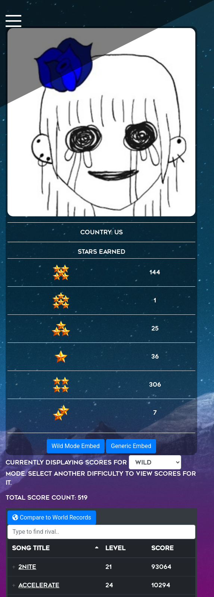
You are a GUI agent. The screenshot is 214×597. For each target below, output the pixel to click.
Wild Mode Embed (76, 446)
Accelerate (38, 585)
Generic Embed (131, 446)
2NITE (27, 567)
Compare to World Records (51, 517)
